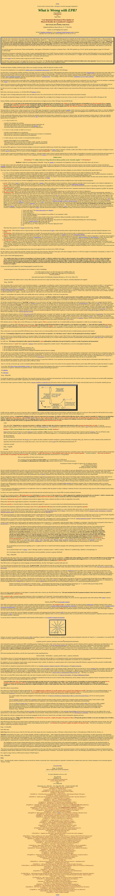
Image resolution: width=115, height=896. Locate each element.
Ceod (53, 441)
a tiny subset (47, 668)
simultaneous (12, 693)
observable (48, 512)
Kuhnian (93, 668)
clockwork (21, 202)
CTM (52, 426)
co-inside (54, 579)
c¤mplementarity (37, 237)
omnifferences (71, 570)
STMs (48, 178)
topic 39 (7, 151)
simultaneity (32, 203)
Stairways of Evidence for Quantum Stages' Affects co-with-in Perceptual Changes (69, 695)
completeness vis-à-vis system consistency (84, 76)
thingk (22, 227)
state (65, 206)
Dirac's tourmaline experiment (13, 76)
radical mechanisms (83, 237)
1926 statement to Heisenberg (81, 712)
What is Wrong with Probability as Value (20, 366)
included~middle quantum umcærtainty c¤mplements (64, 605)
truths (106, 327)
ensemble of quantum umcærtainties (56, 617)
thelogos (34, 92)
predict (37, 539)
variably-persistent (67, 483)
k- (107, 355)
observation (46, 539)
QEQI (59, 812)
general (41, 183)
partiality (52, 162)
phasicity (71, 539)
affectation (5, 372)
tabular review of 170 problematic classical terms (37, 70)
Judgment (31, 343)
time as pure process (41, 210)
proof (17, 183)
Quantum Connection (54, 666)
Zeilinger (3, 338)
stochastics (92, 431)
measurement (100, 314)
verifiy (41, 539)
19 (67, 319)
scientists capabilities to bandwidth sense (41, 382)
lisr (22, 62)
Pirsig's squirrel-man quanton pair (59, 645)
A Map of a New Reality (65, 675)
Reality (6, 81)
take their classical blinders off (71, 711)
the (56, 195)
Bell (99, 337)
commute (63, 234)
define (60, 539)
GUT (109, 199)
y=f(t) (53, 199)
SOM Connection (64, 666)
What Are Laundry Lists (21, 703)
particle (32, 539)
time (20, 200)
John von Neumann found (8, 290)
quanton (42, 581)
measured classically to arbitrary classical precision (65, 200)
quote (9, 58)
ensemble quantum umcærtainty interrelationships (12, 289)
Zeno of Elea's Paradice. (79, 234)
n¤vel (46, 476)
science (54, 149)
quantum (33, 221)
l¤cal (10, 613)
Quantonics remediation (46, 32)
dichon (18, 581)
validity (68, 110)
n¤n (35, 355)
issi (91, 583)
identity (63, 510)
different (56, 539)
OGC (42, 202)
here (58, 6)
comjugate (15, 699)
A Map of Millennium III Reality (81, 675)
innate (37, 207)
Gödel (95, 337)
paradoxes (81, 318)
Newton (27, 439)
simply (86, 703)
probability (3, 166)
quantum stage (89, 604)
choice (97, 310)
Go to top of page (57, 765)
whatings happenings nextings (26, 311)
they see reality (30, 711)
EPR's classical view (43, 426)
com (37, 303)
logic (37, 116)
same (51, 539)
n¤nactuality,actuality (64, 602)
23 (72, 319)
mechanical (65, 539)
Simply (5, 431)
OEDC (31, 637)
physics (43, 474)
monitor (91, 316)
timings (25, 549)
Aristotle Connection (44, 666)
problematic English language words (64, 32)
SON (62, 612)
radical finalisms (94, 237)
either (100, 322)
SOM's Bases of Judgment (78, 184)
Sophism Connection (76, 666)
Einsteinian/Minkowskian (51, 510)
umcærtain (102, 308)
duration (36, 125)
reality (52, 230)
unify (87, 426)
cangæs (44, 154)
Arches (57, 3)
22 (69, 319)
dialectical (30, 431)
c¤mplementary (38, 541)
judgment (5, 370)
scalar (25, 315)
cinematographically (83, 303)
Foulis (101, 337)
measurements (40, 357)
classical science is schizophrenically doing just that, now (66, 672)
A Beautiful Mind (90, 72)
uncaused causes (46, 76)
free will (91, 310)
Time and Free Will (28, 314)
